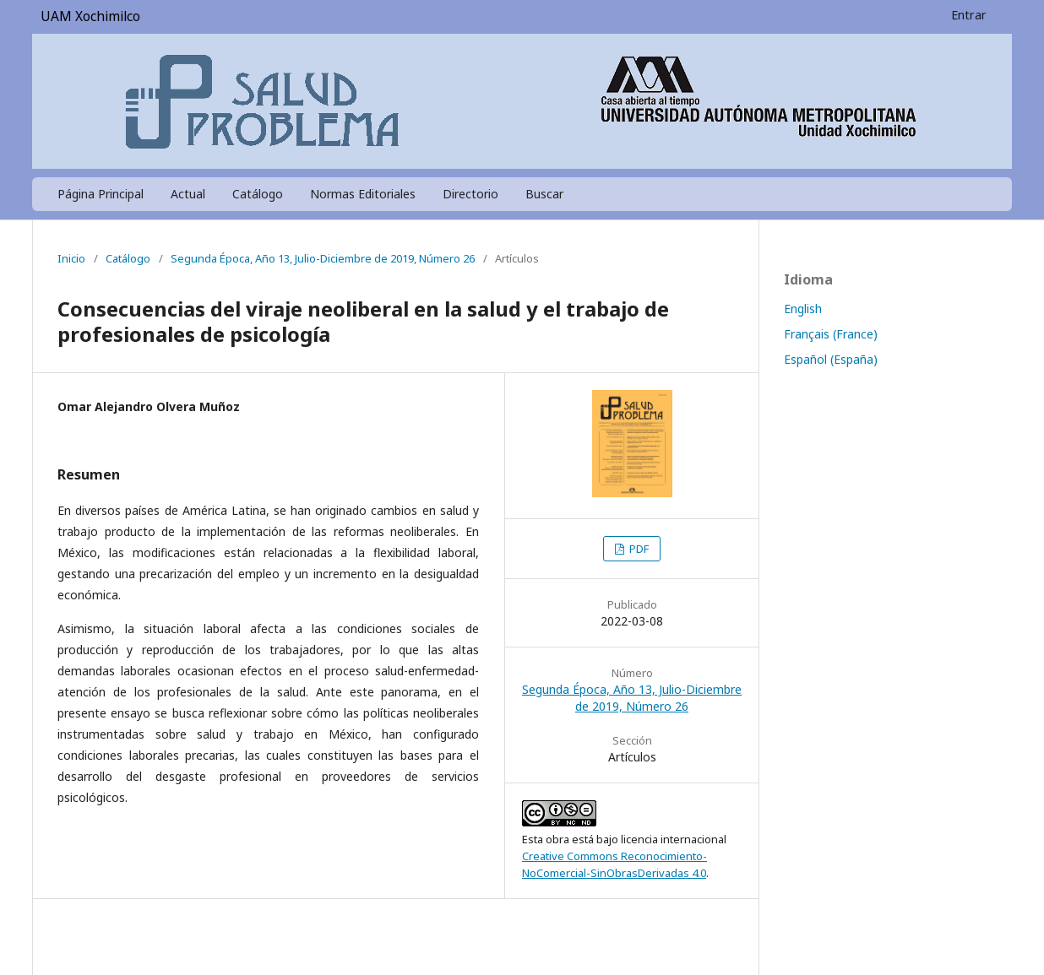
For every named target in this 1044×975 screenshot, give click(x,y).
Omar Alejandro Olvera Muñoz (148, 406)
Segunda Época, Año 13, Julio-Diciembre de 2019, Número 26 (323, 258)
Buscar (544, 194)
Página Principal (100, 194)
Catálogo (257, 194)
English (803, 309)
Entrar (969, 15)
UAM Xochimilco (90, 16)
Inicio (71, 258)
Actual (188, 194)
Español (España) (831, 359)
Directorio (470, 194)
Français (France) (831, 334)
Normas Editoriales (363, 194)
